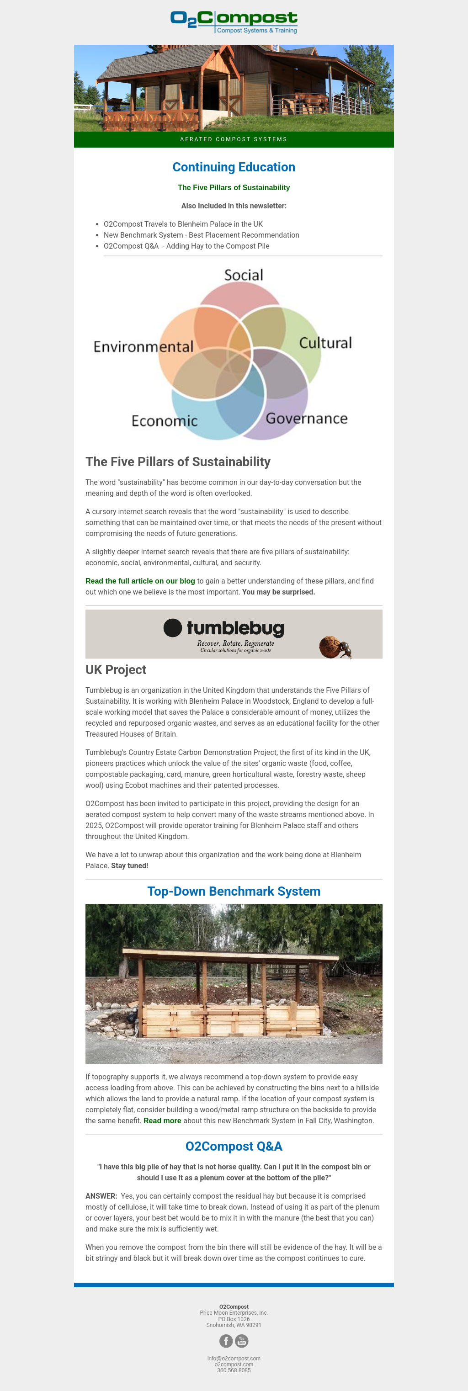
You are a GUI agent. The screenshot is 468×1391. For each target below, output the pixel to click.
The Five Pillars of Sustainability (234, 187)
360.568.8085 (233, 1370)
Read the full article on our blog (141, 581)
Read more (163, 1121)
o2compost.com (234, 1364)
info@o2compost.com (234, 1358)
